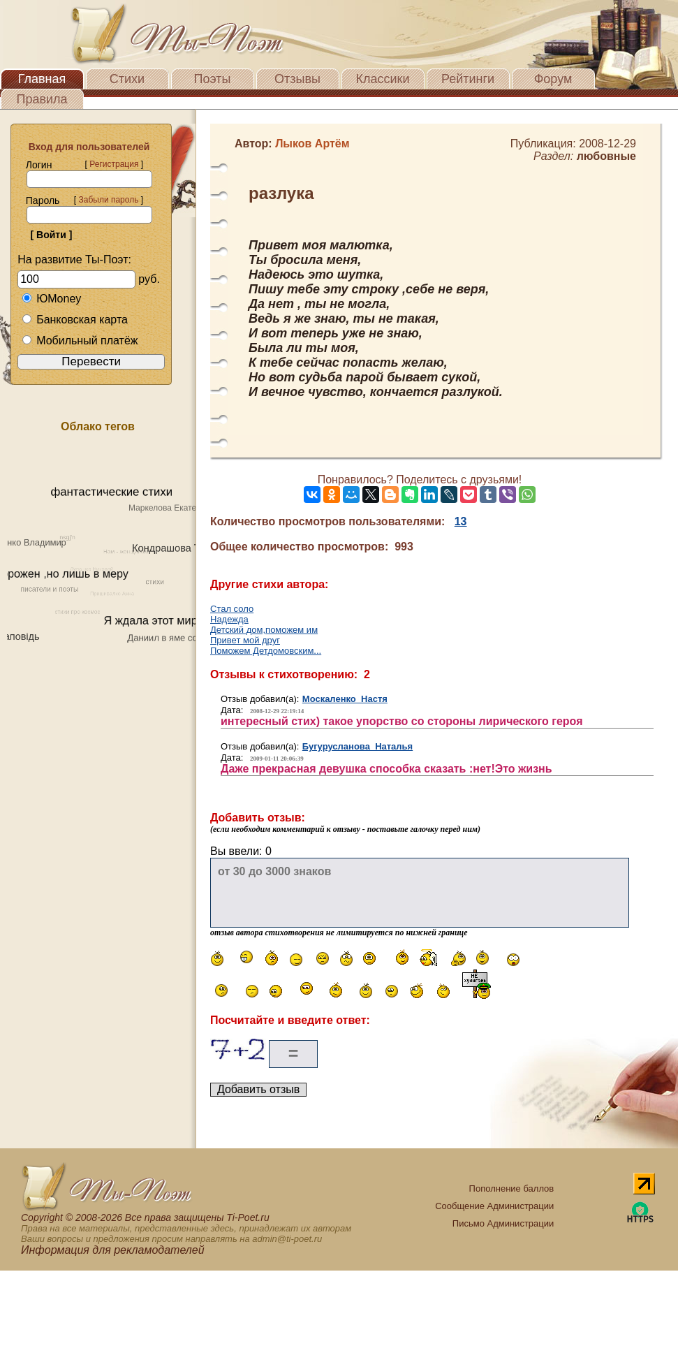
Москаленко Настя (345, 699)
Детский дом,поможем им (264, 629)
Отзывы (297, 79)
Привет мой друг (245, 640)
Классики (383, 79)
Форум (553, 79)
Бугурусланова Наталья (357, 746)
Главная (42, 79)
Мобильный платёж (80, 340)
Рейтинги (467, 79)
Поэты (212, 79)
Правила (41, 99)
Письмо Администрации (503, 1223)
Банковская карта (75, 319)
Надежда (229, 619)
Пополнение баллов (511, 1188)
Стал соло (231, 608)
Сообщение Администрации (494, 1206)
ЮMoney (51, 299)
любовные (606, 156)
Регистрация (113, 164)
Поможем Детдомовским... (265, 650)
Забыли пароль (108, 200)
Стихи (127, 79)
